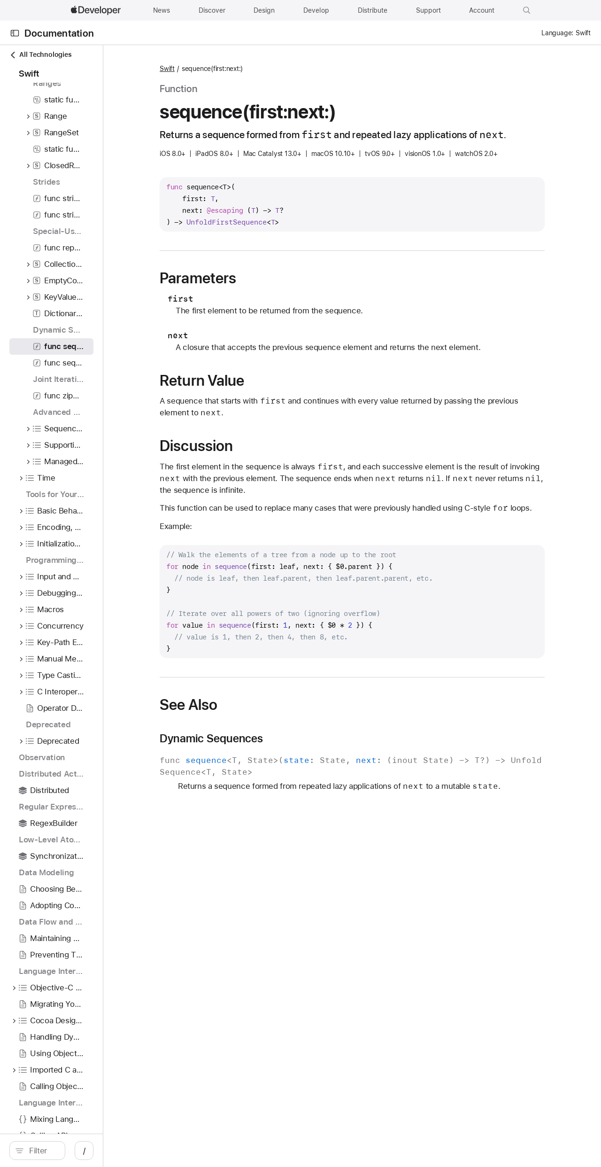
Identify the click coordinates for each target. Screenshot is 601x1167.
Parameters (263, 292)
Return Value (267, 394)
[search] (79, 1150)
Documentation (59, 33)
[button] (526, 10)
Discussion (262, 459)
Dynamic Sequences (277, 764)
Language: (557, 33)
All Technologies (40, 55)
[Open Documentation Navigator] (15, 33)
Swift (232, 68)
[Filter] (84, 1150)
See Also (254, 730)
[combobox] (84, 1150)
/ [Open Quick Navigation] (169, 1150)
